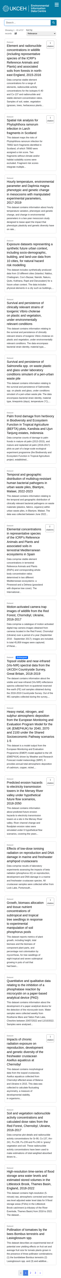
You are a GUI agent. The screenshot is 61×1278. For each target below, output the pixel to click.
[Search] (54, 23)
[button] (16, 33)
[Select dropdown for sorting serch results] (41, 33)
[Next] (40, 1273)
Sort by (29, 30)
